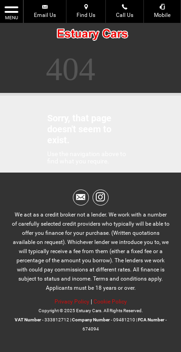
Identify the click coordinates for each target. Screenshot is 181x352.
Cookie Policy (110, 301)
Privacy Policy (72, 301)
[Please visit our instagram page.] (101, 198)
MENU (11, 12)
